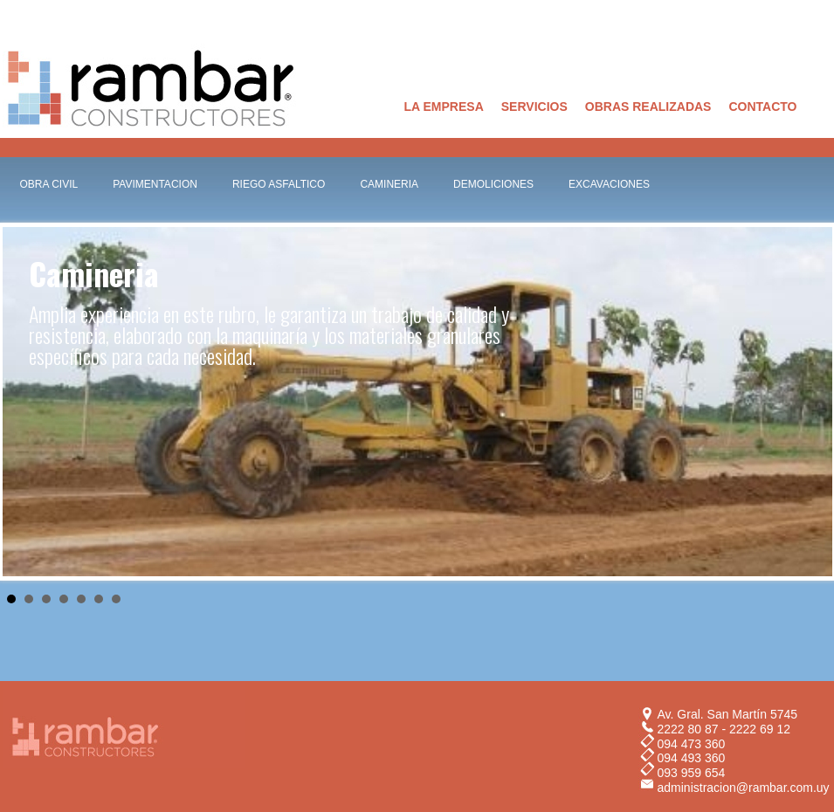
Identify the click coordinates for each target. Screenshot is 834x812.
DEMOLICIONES (493, 184)
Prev (25, 402)
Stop (824, 597)
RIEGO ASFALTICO (278, 184)
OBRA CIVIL (49, 184)
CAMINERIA (389, 184)
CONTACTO (762, 107)
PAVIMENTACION (155, 184)
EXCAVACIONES (609, 184)
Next (810, 402)
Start (810, 597)
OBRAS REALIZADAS (648, 107)
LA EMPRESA (444, 107)
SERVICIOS (534, 107)
